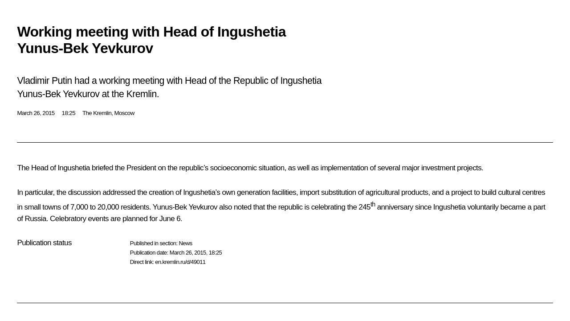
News (185, 243)
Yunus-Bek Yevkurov (185, 207)
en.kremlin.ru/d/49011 (180, 262)
